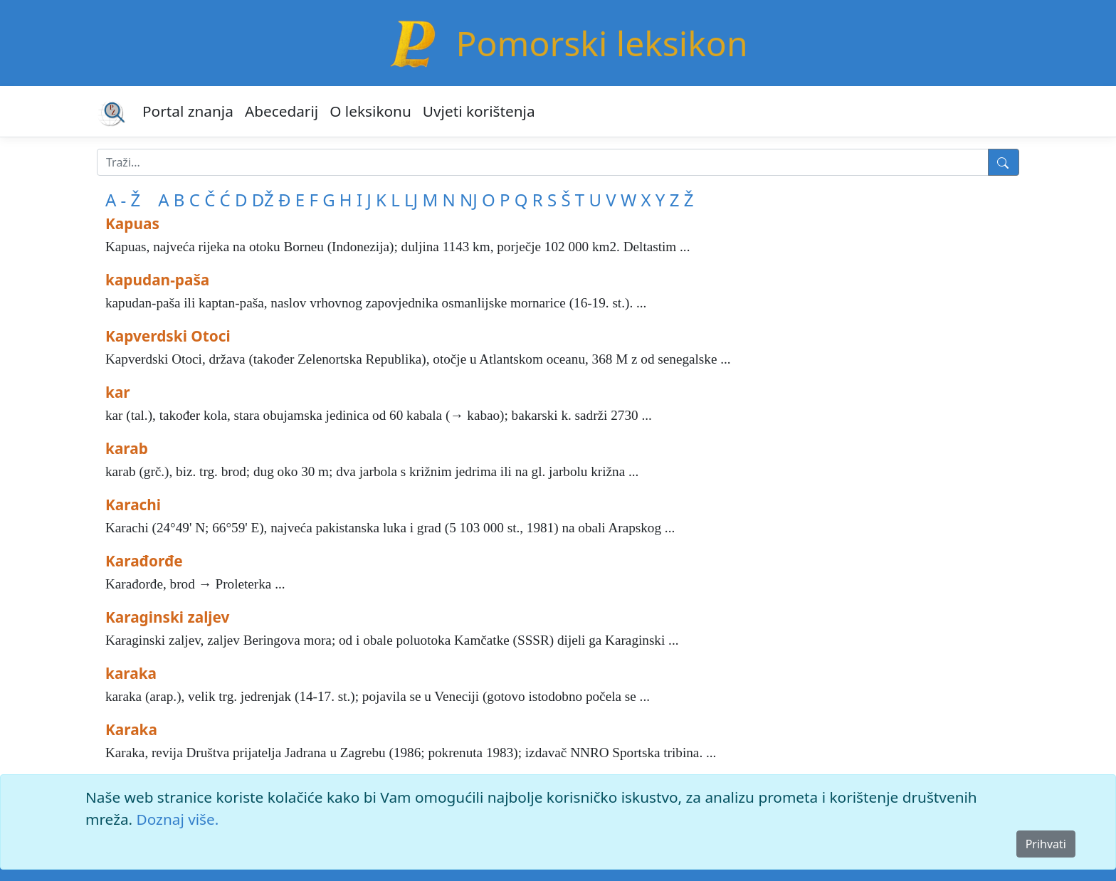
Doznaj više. (178, 819)
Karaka (131, 729)
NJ (469, 199)
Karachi (133, 505)
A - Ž (122, 199)
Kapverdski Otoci (168, 336)
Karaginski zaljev (167, 617)
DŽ (263, 199)
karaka (131, 673)
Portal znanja (187, 111)
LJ (411, 199)
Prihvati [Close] (1046, 844)
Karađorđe (144, 561)
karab (126, 448)
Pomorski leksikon (601, 43)
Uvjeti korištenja (479, 111)
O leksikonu (370, 111)
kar (117, 392)
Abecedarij (281, 111)
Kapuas (132, 223)
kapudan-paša (157, 280)
